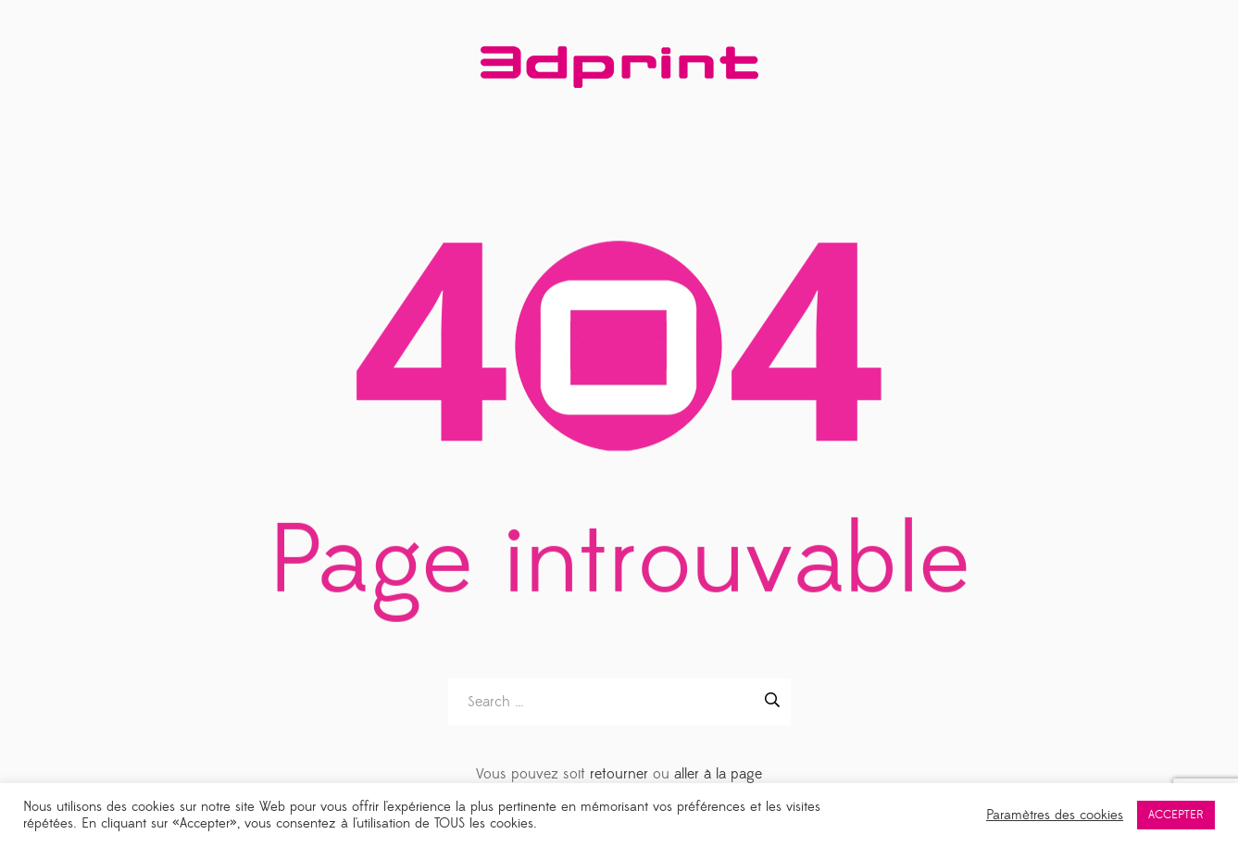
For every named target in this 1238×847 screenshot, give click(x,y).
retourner (619, 774)
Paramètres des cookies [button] (1054, 815)
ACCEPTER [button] (1176, 814)
